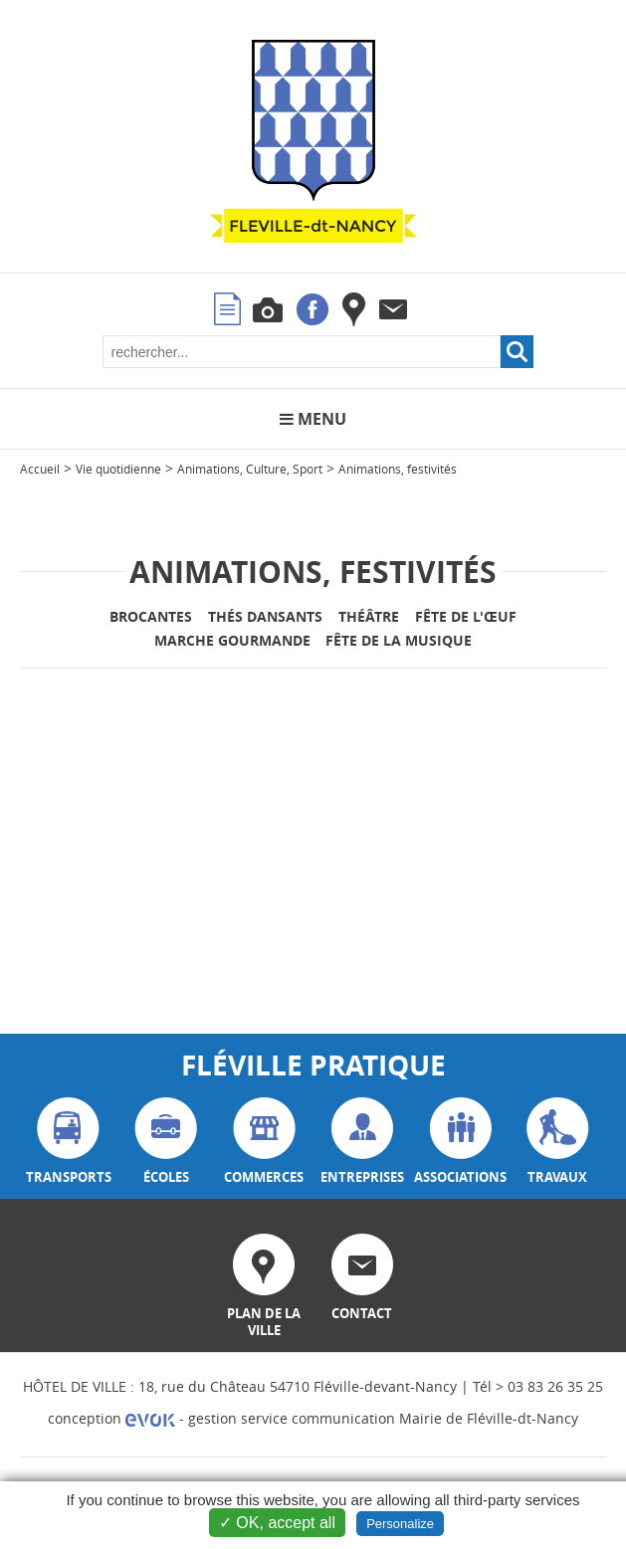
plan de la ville (264, 1286)
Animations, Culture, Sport (249, 469)
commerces (264, 1141)
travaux (557, 1141)
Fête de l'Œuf (466, 616)
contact (362, 1278)
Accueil (40, 469)
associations (460, 1141)
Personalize (400, 1523)
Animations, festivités (397, 469)
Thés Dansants (265, 616)
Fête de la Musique (398, 640)
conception (111, 1418)
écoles (165, 1141)
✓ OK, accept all (277, 1522)
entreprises (362, 1141)
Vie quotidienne (118, 469)
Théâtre (368, 616)
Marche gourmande (232, 640)
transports (68, 1141)
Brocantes (150, 616)
